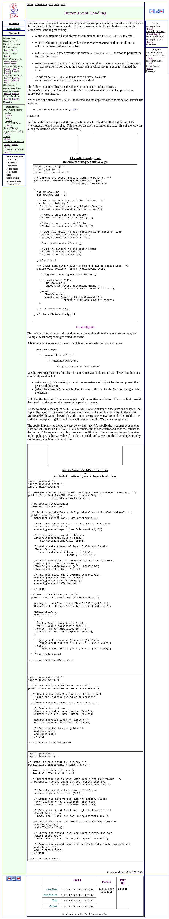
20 (108, 891)
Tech (155, 23)
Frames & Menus (11, 96)
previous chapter (124, 408)
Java (63, 4)
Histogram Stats (154, 39)
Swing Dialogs (10, 128)
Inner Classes (10, 84)
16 (109, 888)
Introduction (9, 37)
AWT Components (12, 109)
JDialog (7, 136)
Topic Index (12, 177)
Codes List (12, 159)
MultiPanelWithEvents (41, 415)
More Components (12, 59)
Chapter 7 (54, 4)
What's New (12, 183)
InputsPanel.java (104, 476)
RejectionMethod (154, 36)
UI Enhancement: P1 (13, 141)
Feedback (11, 165)
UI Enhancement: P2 (13, 149)
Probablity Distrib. (155, 31)
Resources (11, 171)
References (12, 168)
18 (101, 891)
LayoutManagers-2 (12, 75)
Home (30, 4)
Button (8, 112)
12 (92, 889)
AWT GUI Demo (13, 123)
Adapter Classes (11, 90)
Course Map (41, 4)
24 (126, 888)
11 (88, 889)
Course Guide (13, 180)
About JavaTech (15, 156)
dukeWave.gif (99, 161)
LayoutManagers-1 (12, 66)
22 (119, 888)
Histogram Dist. (154, 60)
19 (104, 891)
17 (112, 888)
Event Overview (11, 40)
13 (100, 888)
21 (111, 891)
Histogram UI (153, 26)
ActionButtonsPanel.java (71, 476)
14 (103, 888)
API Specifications (48, 372)
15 (106, 888)
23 (123, 888)
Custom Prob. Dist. (155, 55)
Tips (8, 174)
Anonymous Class (12, 87)
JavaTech (14, 23)
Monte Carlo (152, 65)
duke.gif (83, 161)
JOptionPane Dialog (13, 131)
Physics (157, 49)
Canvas (8, 117)
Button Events (10, 46)
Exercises (8, 102)
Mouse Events (10, 53)
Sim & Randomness (156, 52)
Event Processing (11, 43)
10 (85, 889)
